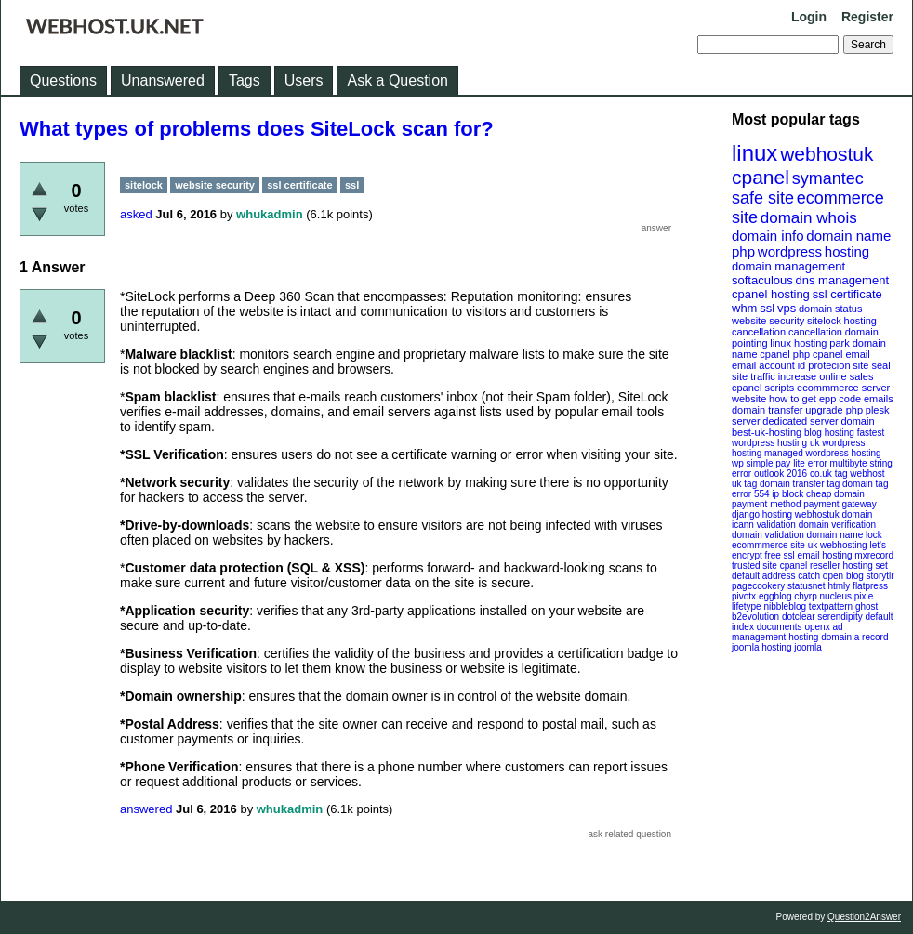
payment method (766, 504)
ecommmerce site (768, 545)
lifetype (746, 606)
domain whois (809, 218)
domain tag (865, 484)
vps (786, 308)
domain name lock (844, 535)
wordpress (790, 251)
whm (744, 308)
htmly (838, 586)
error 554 (751, 494)
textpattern (831, 606)
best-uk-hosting (766, 432)
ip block (787, 494)
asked (136, 214)
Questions (63, 80)
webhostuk (826, 153)
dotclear (798, 617)
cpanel (760, 177)
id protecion (824, 365)
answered (146, 809)
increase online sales (826, 376)
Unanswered (163, 80)
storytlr (880, 576)
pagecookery (758, 586)
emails (878, 398)
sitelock (824, 320)
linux (754, 152)
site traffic (753, 376)
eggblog (775, 596)
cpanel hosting (771, 294)
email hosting (825, 555)
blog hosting (829, 433)
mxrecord (873, 555)
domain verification (837, 525)
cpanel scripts (763, 387)
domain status (830, 308)
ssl (767, 308)
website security (768, 320)
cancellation (815, 331)
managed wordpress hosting (822, 453)
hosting (847, 251)
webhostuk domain (833, 514)
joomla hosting (761, 647)
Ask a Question (397, 80)
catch (809, 576)
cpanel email (841, 354)
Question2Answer (864, 917)
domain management (788, 266)
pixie (864, 596)
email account (763, 365)
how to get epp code (815, 398)
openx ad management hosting (787, 632)
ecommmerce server (843, 387)
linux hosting (798, 343)
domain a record (854, 637)
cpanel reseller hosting (826, 565)
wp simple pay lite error (779, 463)
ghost (866, 606)
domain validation (768, 535)
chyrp (805, 596)
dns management (842, 280)
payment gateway (839, 504)
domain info (768, 235)
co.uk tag (829, 473)
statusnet (806, 586)
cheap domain (835, 494)
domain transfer (767, 409)
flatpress (870, 586)
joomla (807, 647)
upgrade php (834, 409)
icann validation (764, 525)
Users (304, 80)
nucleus (836, 596)
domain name (848, 235)
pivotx (744, 596)
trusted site (754, 565)
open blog (843, 576)
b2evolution (755, 617)
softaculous (762, 280)
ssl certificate (847, 294)
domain (857, 421)
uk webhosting (837, 545)
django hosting (762, 514)
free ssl (780, 555)
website (749, 398)
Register (867, 16)
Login (809, 16)
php (743, 251)
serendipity (839, 617)
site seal (871, 365)
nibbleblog (784, 606)
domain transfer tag (800, 484)
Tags (244, 80)
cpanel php (785, 354)
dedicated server (800, 421)
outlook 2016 (780, 473)
